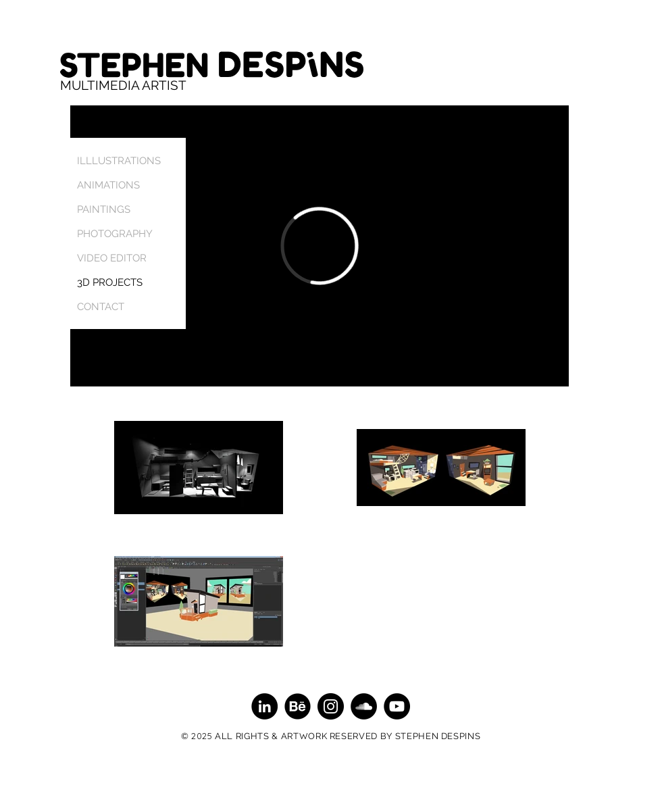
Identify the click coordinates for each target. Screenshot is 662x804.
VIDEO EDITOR (112, 258)
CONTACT (100, 307)
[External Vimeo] (319, 245)
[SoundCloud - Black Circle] (364, 706)
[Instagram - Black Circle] (330, 706)
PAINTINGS (103, 209)
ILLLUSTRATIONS (119, 161)
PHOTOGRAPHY (115, 234)
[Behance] (297, 706)
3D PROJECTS (110, 282)
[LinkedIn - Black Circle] (264, 706)
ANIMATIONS (108, 185)
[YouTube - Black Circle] (397, 706)
